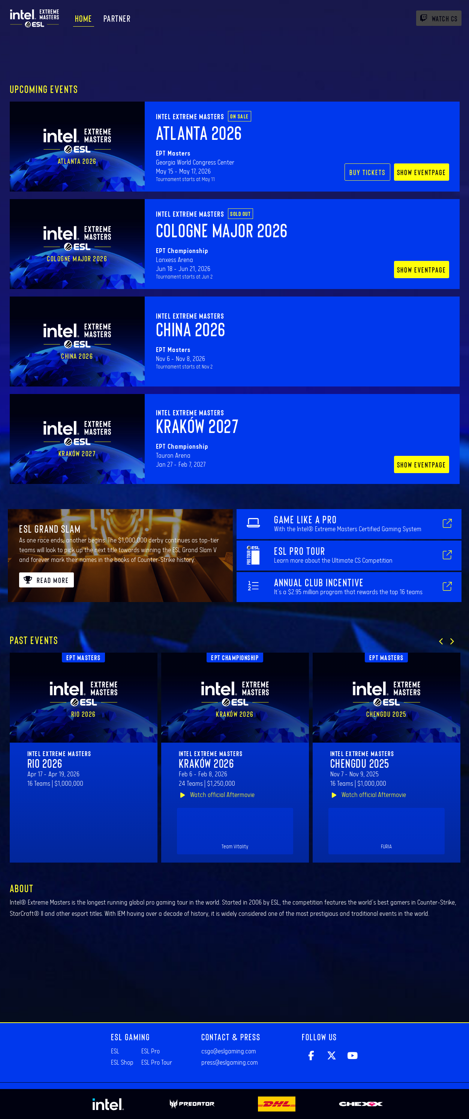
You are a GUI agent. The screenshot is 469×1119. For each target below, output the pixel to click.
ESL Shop (122, 1063)
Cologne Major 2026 (222, 230)
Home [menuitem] (83, 18)
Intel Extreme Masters (190, 116)
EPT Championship (235, 657)
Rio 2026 (45, 763)
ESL (115, 1051)
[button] (441, 641)
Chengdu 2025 (360, 763)
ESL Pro (150, 1051)
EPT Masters (83, 657)
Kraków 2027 (197, 425)
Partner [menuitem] (117, 18)
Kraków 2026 (206, 763)
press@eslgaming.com (229, 1063)
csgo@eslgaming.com (228, 1051)
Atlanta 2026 (199, 132)
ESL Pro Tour (156, 1063)
